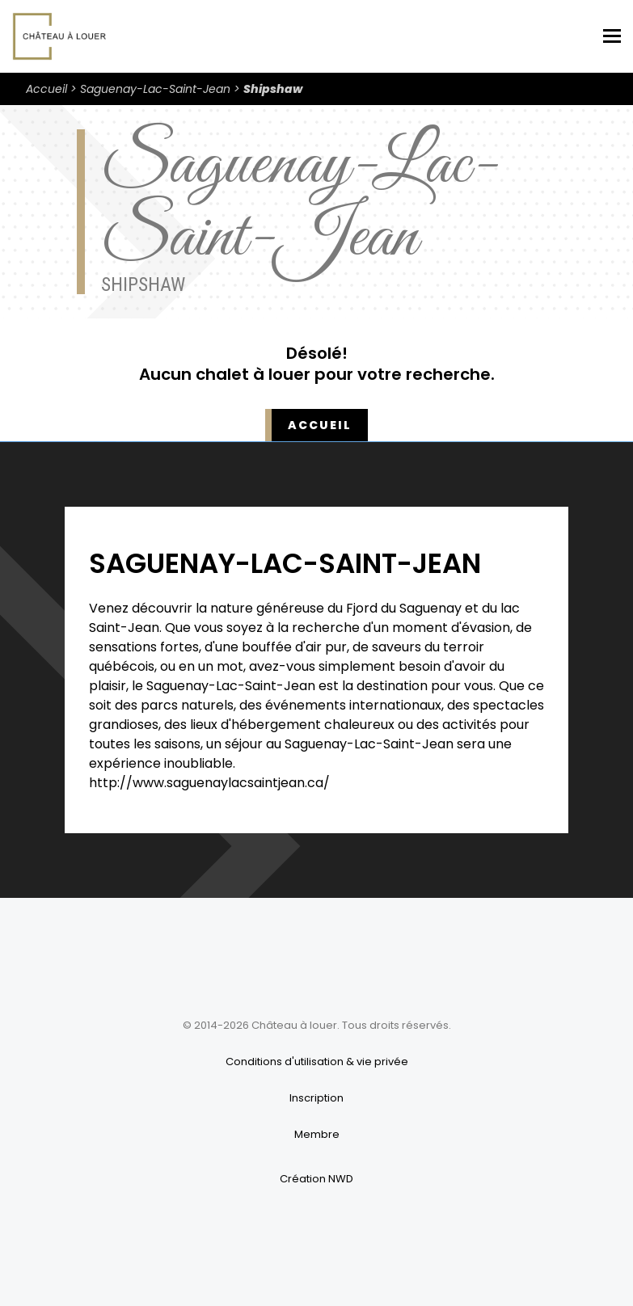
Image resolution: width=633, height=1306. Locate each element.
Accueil (46, 89)
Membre (317, 1134)
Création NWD (316, 1178)
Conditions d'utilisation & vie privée (317, 1061)
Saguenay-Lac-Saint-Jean (155, 89)
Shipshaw (272, 89)
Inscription (316, 1098)
